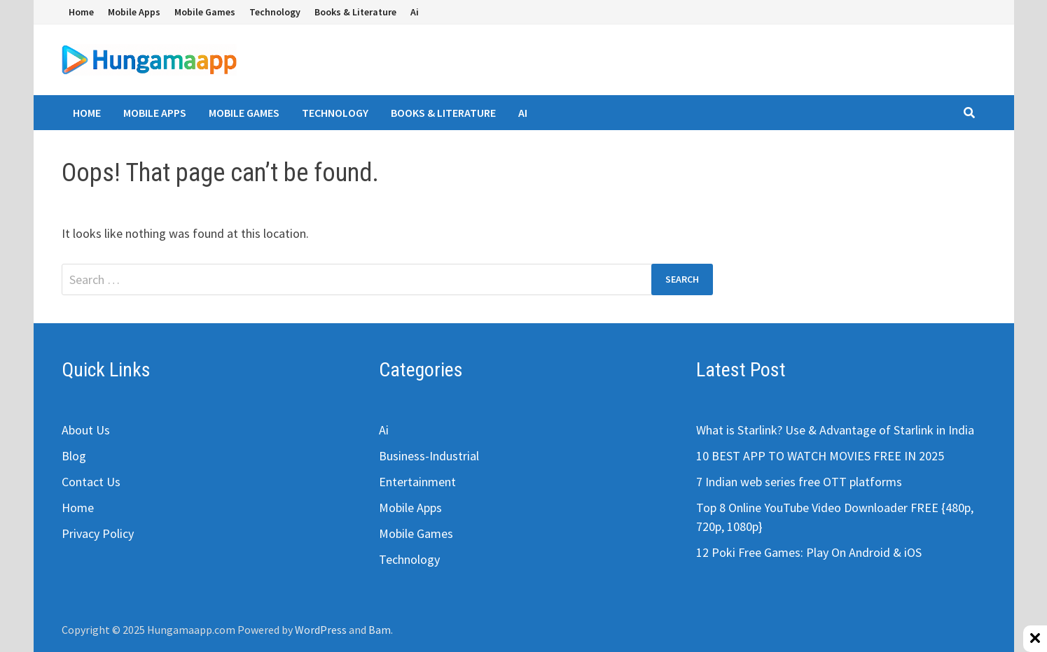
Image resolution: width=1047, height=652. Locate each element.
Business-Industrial (429, 456)
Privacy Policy (98, 533)
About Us (86, 430)
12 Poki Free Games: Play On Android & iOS (809, 552)
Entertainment (417, 482)
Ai (414, 12)
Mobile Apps (134, 12)
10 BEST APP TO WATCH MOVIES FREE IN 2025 (820, 456)
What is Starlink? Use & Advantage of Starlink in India (835, 430)
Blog (74, 456)
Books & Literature (355, 12)
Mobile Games (204, 12)
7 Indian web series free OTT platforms (799, 482)
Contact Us (91, 482)
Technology (274, 12)
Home (81, 12)
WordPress (321, 630)
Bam (379, 630)
